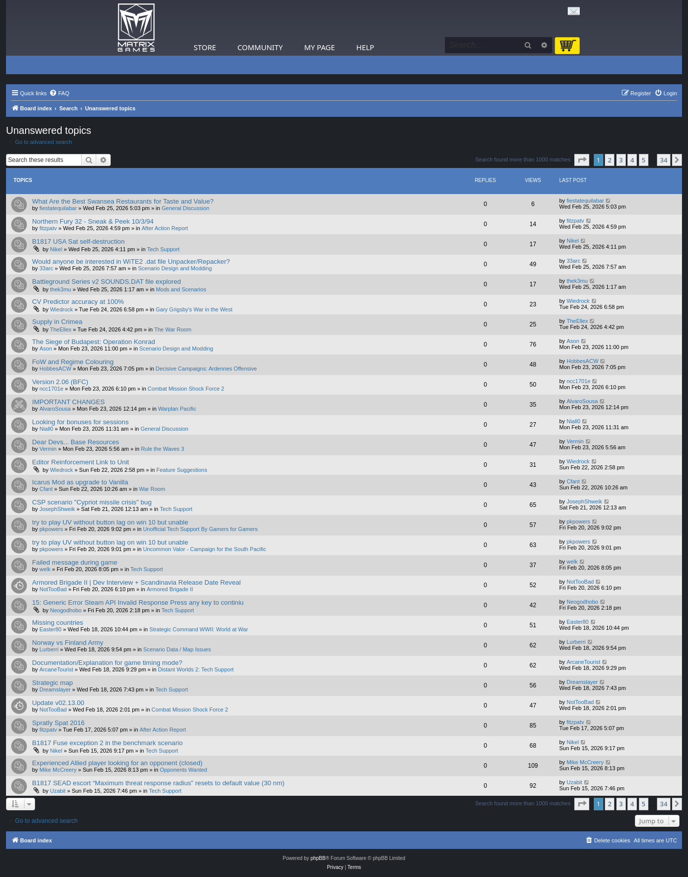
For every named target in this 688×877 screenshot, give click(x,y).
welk (45, 569)
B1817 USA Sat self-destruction (78, 241)
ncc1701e (52, 389)
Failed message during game (74, 562)
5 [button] (643, 159)
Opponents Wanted (183, 770)
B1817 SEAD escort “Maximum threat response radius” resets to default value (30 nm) (158, 783)
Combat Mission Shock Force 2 (186, 389)
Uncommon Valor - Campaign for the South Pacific (204, 549)
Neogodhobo (66, 610)
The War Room (172, 329)
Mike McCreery (58, 770)
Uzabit (58, 791)
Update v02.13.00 (58, 703)
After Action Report (165, 228)
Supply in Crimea (57, 321)
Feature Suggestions (181, 470)
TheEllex (61, 329)
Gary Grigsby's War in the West (194, 309)
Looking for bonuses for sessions (80, 422)
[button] (581, 160)
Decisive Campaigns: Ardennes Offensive (206, 369)
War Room (152, 489)
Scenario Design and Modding (174, 268)
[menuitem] (59, 93)
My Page (319, 47)
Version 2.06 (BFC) (60, 382)
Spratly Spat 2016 (58, 723)
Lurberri (49, 649)
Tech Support (163, 249)
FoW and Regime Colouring (73, 362)
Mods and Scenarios (181, 289)
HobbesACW (56, 369)
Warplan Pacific (177, 409)
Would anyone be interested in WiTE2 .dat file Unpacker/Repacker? (131, 261)
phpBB (318, 858)
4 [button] (632, 159)
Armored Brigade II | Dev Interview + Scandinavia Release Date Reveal (136, 582)
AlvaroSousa (55, 409)
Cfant (46, 489)
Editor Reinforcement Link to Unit (80, 462)
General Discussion (185, 208)
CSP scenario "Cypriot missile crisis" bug (92, 502)
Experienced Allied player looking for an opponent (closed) (117, 763)
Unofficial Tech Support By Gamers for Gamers (200, 529)
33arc (47, 268)
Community (260, 47)
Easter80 (51, 629)
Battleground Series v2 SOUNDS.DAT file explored (106, 281)
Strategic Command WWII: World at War (198, 629)
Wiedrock (61, 309)
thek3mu (60, 289)
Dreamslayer (55, 689)
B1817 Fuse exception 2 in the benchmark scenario (107, 743)
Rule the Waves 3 (162, 449)
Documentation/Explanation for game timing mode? (107, 662)
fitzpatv (48, 228)
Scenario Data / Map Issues (177, 649)
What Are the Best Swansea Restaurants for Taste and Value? (122, 201)
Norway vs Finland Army (67, 642)
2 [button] (609, 159)
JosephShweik (57, 509)
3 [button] (621, 159)
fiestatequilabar (58, 208)
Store (205, 47)
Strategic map (52, 682)
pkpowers (51, 529)
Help (365, 47)
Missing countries (57, 622)
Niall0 (47, 429)
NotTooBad (53, 589)
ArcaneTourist (56, 669)
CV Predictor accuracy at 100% (78, 301)
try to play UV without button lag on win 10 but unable (110, 522)
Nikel (56, 249)
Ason (46, 348)
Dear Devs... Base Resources (75, 442)
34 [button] (663, 159)
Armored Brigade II (170, 589)
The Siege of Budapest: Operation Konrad (93, 341)
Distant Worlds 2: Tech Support (196, 669)
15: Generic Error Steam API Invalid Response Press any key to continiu (138, 602)
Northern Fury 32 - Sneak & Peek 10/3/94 (93, 221)
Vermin (48, 449)
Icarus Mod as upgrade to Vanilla (80, 482)
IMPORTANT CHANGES (68, 402)
